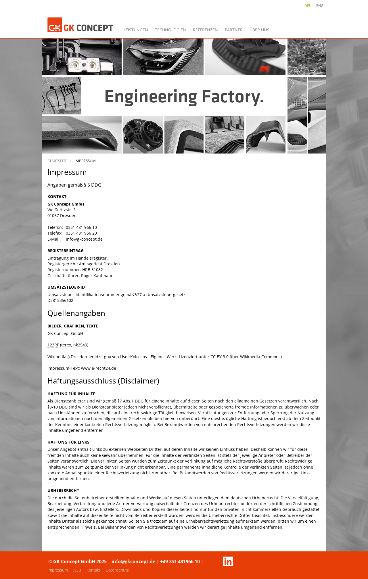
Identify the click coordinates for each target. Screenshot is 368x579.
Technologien (170, 29)
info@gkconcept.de (84, 239)
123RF (53, 345)
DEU (308, 5)
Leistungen (136, 29)
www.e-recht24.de (98, 368)
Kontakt (93, 570)
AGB (77, 570)
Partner (234, 29)
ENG (319, 5)
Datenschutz (117, 570)
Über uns (259, 29)
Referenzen (205, 29)
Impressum (57, 570)
